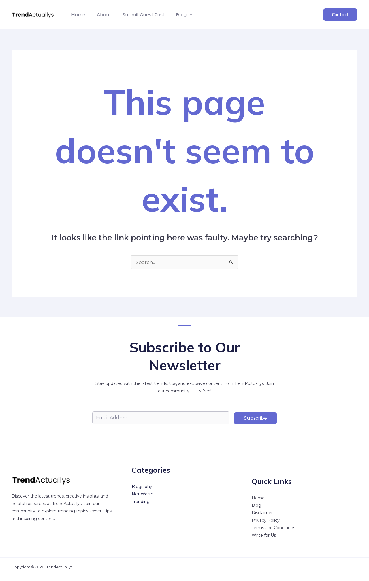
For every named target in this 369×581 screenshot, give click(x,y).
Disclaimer (262, 513)
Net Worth (142, 494)
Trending (141, 501)
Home (77, 14)
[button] (181, 15)
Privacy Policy (266, 520)
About (100, 14)
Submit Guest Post (138, 14)
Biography (142, 486)
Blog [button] (176, 15)
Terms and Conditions (273, 528)
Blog (256, 505)
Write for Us (264, 535)
